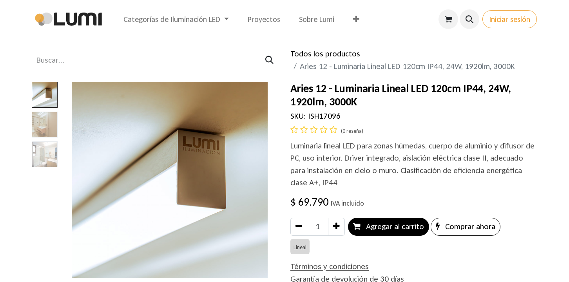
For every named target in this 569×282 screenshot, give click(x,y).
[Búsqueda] (269, 60)
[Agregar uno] (336, 227)
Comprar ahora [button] (465, 226)
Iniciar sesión (509, 19)
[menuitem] (176, 19)
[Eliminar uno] (298, 227)
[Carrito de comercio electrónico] (448, 19)
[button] (469, 19)
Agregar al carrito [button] (388, 226)
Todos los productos (325, 54)
